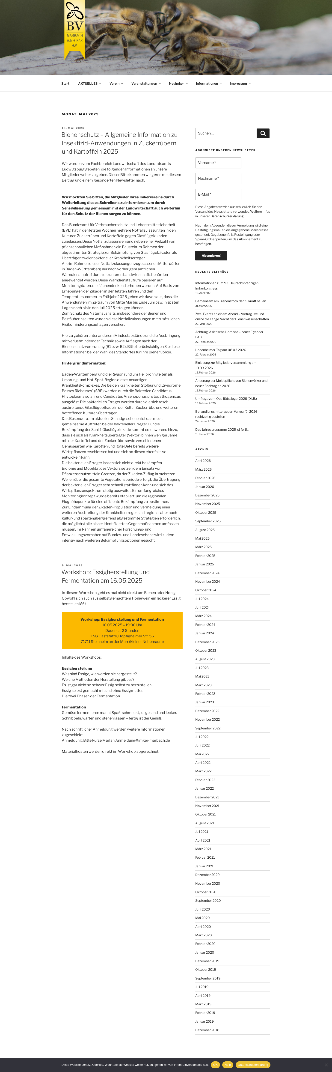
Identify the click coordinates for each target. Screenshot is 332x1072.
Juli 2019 (201, 987)
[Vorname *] (218, 162)
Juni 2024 (202, 607)
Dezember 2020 (207, 875)
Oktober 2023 (205, 650)
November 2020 (207, 883)
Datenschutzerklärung (253, 1064)
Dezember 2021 (207, 797)
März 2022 (203, 771)
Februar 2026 (205, 478)
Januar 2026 (204, 487)
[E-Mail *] (218, 194)
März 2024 (203, 616)
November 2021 (207, 806)
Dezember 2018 (207, 1030)
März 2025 (203, 547)
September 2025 (208, 521)
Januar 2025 (204, 564)
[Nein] (326, 1065)
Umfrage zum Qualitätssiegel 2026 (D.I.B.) (226, 398)
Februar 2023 (205, 694)
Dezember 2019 (207, 961)
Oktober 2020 (205, 892)
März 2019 (203, 1004)
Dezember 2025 (207, 495)
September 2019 (207, 978)
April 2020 (203, 927)
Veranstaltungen (146, 83)
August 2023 (205, 659)
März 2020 (203, 935)
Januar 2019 (204, 1021)
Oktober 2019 (205, 969)
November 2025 (207, 504)
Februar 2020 (205, 944)
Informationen (209, 83)
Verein (117, 83)
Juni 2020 (202, 909)
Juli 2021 (201, 831)
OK (215, 1064)
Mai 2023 (202, 676)
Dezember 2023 (207, 642)
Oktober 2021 (205, 814)
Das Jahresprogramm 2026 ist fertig (222, 429)
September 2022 (207, 728)
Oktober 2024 (205, 590)
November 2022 (207, 719)
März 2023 (203, 685)
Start (65, 83)
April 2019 (202, 995)
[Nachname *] (218, 178)
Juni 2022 (202, 745)
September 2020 (208, 900)
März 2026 (203, 469)
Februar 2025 (205, 556)
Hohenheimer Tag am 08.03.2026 (220, 350)
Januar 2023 (204, 702)
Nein (228, 1064)
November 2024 (207, 581)
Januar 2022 (204, 788)
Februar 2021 (205, 857)
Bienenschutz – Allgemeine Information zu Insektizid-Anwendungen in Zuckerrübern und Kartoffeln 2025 (119, 143)
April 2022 (202, 762)
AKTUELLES (90, 83)
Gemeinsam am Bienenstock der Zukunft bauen (230, 301)
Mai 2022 (202, 754)
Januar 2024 (204, 633)
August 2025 (205, 530)
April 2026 (203, 461)
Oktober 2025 (205, 512)
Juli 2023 (202, 668)
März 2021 (203, 849)
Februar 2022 (205, 780)
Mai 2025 (202, 538)
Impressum (240, 83)
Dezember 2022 (207, 711)
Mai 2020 (202, 918)
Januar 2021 (204, 866)
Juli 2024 (202, 599)
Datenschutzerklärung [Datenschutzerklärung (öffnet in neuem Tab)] (226, 216)
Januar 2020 (204, 952)
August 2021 (204, 823)
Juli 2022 (201, 737)
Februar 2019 (205, 1013)
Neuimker (178, 83)
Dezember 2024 (207, 573)
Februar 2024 (205, 625)
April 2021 (202, 840)
